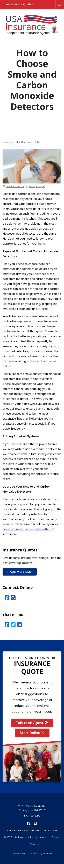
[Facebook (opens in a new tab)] (7, 597)
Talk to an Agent (32, 722)
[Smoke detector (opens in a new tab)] (15, 186)
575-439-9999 (32, 815)
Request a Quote (19, 572)
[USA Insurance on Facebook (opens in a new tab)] (29, 823)
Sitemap (34, 844)
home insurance (13, 529)
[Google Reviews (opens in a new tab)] (13, 597)
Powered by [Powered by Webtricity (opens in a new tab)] (41, 853)
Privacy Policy (18, 853)
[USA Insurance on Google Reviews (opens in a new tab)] (35, 823)
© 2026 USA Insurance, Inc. (19, 837)
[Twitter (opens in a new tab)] (13, 624)
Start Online (32, 732)
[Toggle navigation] (59, 4)
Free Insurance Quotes (18, 4)
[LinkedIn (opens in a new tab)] (19, 624)
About (42, 837)
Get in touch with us (38, 529)
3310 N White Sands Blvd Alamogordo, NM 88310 (32, 808)
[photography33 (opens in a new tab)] (36, 186)
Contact (56, 837)
